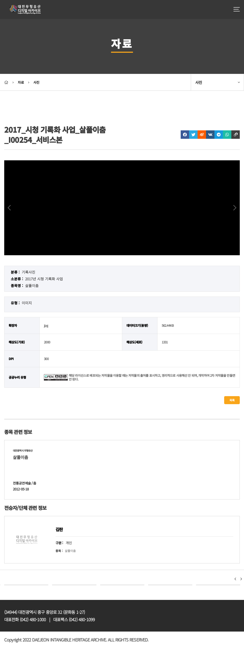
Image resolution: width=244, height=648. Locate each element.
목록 (232, 400)
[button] (235, 579)
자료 (21, 82)
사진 (36, 82)
